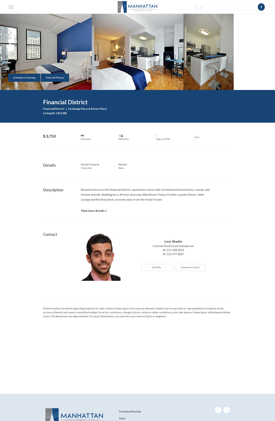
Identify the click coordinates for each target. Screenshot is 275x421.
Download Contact (190, 267)
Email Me (156, 267)
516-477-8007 (175, 254)
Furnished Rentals (130, 411)
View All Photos (55, 77)
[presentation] (11, 42)
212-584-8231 (175, 250)
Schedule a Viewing (24, 77)
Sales (122, 418)
